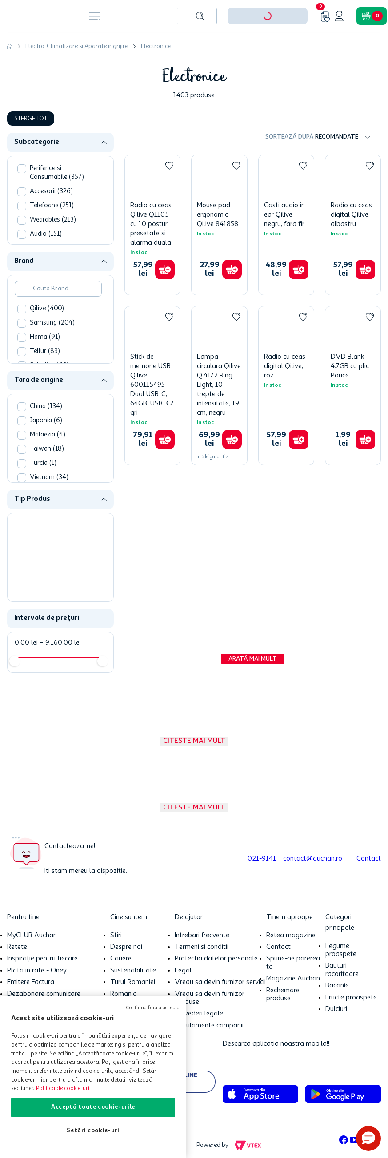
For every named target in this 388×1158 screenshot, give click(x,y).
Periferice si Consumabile (57, 173)
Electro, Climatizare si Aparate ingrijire (76, 46)
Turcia (43, 463)
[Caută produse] (200, 16)
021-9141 (262, 858)
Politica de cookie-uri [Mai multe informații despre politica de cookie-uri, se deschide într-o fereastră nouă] (62, 1088)
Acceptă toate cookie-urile (93, 1107)
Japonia (46, 420)
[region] (93, 1077)
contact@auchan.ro (312, 858)
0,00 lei (26, 642)
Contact (368, 858)
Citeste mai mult (194, 741)
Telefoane (52, 205)
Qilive (47, 308)
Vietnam (49, 477)
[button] (64, 142)
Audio (46, 234)
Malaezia (47, 435)
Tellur (45, 351)
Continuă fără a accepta (153, 1008)
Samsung (52, 323)
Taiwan (47, 449)
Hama (45, 337)
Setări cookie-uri (93, 1131)
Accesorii (51, 191)
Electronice (156, 46)
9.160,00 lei (60, 642)
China (46, 406)
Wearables (53, 220)
